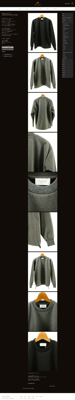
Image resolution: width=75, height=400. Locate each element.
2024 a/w (63, 66)
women (34, 8)
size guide (3, 51)
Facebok (24, 398)
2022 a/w (63, 74)
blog (41, 8)
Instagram (28, 398)
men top (28, 388)
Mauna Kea (64, 58)
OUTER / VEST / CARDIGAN (66, 17)
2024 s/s (63, 68)
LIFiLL (64, 49)
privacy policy (33, 398)
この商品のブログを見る (8, 56)
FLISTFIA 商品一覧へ (31, 383)
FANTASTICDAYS (65, 28)
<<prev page (25, 388)
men (27, 8)
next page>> (32, 388)
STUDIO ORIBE (65, 43)
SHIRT (63, 15)
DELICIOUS (65, 40)
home (20, 8)
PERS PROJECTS (66, 37)
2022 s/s (63, 76)
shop (47, 8)
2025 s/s (63, 64)
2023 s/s (63, 72)
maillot (64, 34)
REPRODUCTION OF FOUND (67, 52)
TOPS (63, 13)
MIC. (64, 31)
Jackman (64, 46)
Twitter (21, 398)
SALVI (64, 55)
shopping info (67, 3)
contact (54, 8)
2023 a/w (63, 70)
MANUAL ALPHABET (66, 25)
